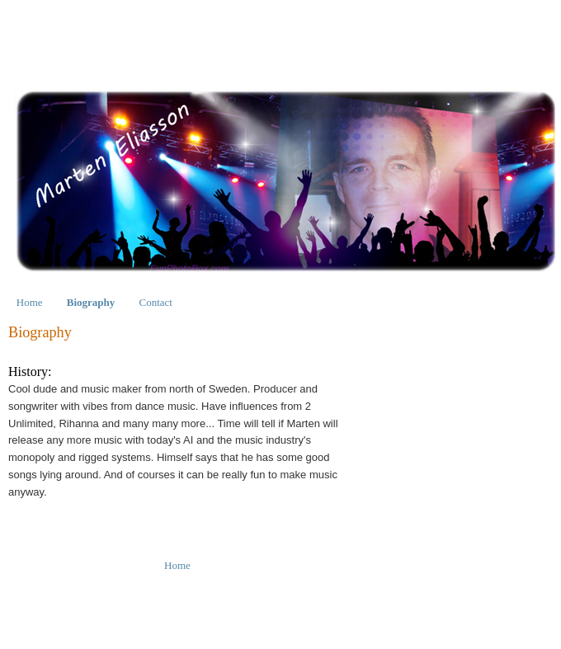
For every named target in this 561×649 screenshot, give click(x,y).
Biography (91, 302)
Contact (155, 302)
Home (29, 302)
